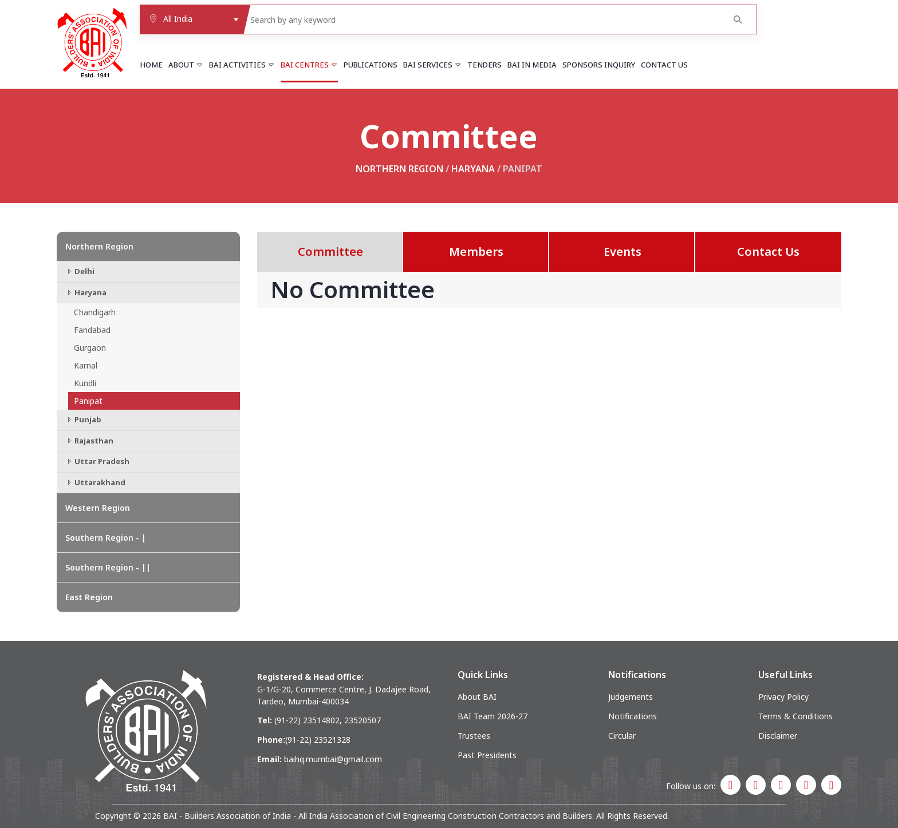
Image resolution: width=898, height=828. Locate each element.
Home (151, 65)
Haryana (473, 169)
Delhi (79, 271)
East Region (89, 597)
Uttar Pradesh (97, 461)
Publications (370, 65)
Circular (622, 735)
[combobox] (191, 19)
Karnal (85, 365)
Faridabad (92, 329)
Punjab (83, 419)
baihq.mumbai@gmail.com (333, 759)
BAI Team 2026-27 (492, 716)
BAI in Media (532, 65)
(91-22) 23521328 (317, 739)
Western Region (97, 507)
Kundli (85, 383)
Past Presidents (487, 755)
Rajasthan (89, 440)
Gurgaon (90, 347)
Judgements (630, 696)
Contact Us (664, 65)
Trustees (474, 735)
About (185, 65)
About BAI (477, 696)
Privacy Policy (783, 696)
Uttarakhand (95, 482)
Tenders (484, 65)
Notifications (632, 716)
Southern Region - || (108, 567)
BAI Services (432, 65)
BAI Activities (242, 65)
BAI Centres (309, 65)
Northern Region (399, 169)
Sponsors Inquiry (598, 65)
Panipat (88, 400)
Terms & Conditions (795, 716)
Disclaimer (777, 735)
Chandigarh (95, 312)
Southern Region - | (105, 537)
